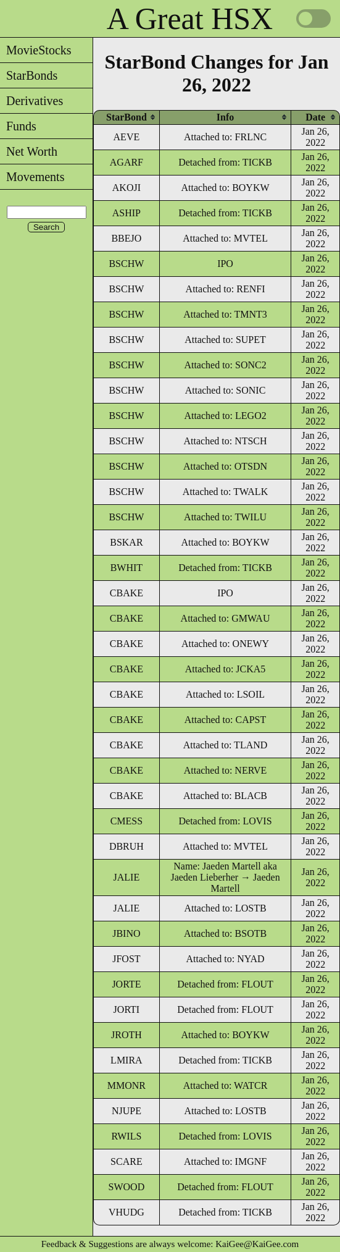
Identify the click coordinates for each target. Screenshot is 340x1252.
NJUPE (126, 1111)
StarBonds (28, 75)
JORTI (127, 1009)
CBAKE (126, 593)
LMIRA (126, 1060)
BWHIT (126, 567)
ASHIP (126, 213)
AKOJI (126, 187)
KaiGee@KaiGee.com (257, 1244)
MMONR (126, 1085)
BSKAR (126, 542)
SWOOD (127, 1187)
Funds (18, 126)
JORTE (126, 984)
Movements (32, 177)
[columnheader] (126, 117)
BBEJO (126, 238)
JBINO (126, 933)
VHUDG (126, 1212)
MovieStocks (36, 50)
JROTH (126, 1035)
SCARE (126, 1161)
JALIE (127, 877)
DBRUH (126, 846)
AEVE (127, 137)
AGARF (126, 162)
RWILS (126, 1136)
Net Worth (28, 151)
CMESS (126, 821)
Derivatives (31, 101)
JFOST (126, 959)
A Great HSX (190, 18)
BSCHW (126, 263)
